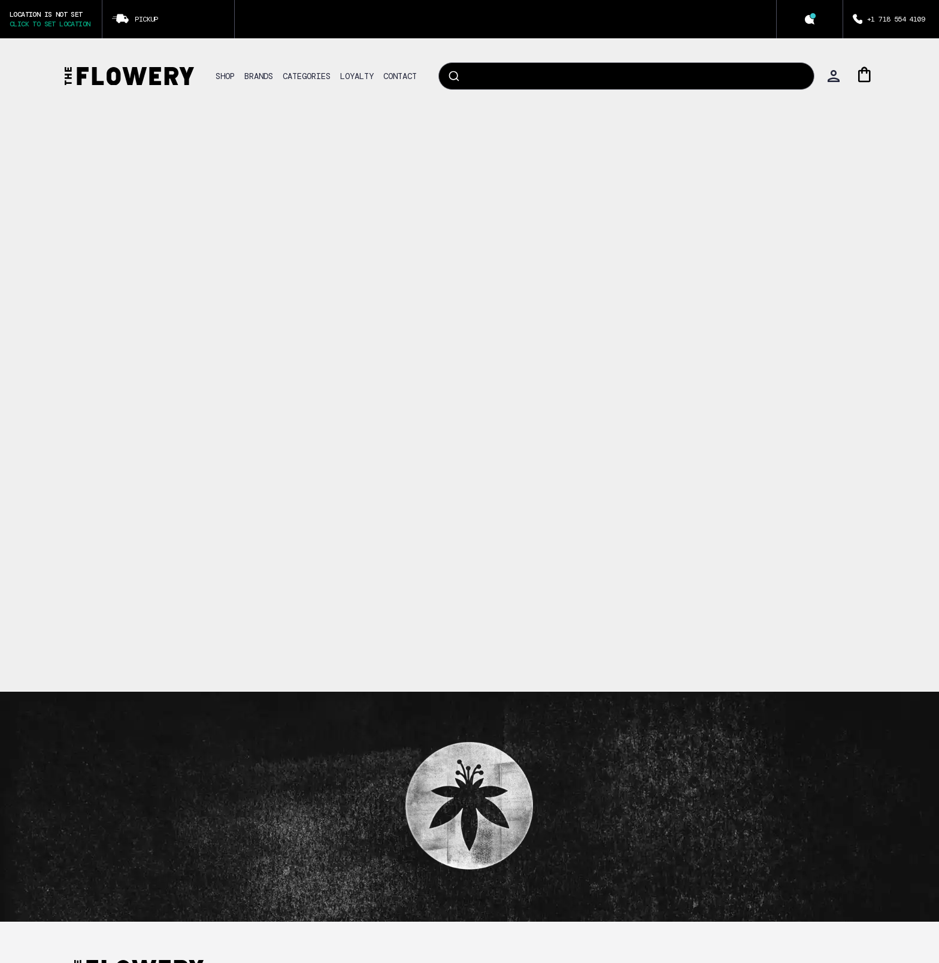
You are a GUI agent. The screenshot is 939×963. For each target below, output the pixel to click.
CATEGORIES (307, 76)
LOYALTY (357, 76)
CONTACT (400, 76)
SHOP (225, 76)
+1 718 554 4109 (896, 19)
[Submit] (453, 76)
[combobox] (626, 76)
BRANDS (258, 76)
